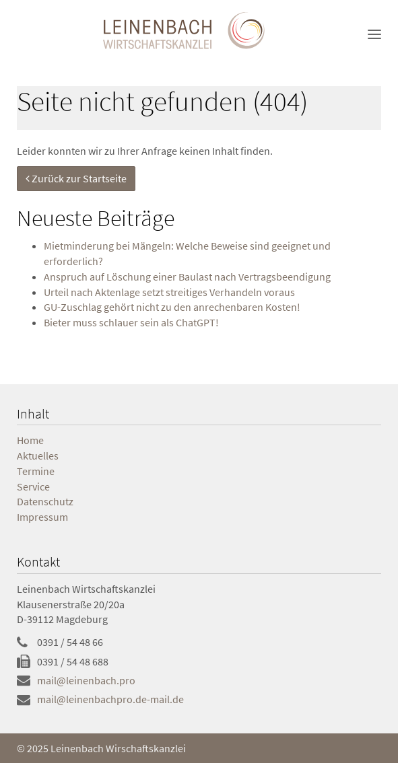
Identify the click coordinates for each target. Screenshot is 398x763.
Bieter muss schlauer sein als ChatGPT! (131, 322)
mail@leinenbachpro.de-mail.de (110, 699)
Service (33, 486)
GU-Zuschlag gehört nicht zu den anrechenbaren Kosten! (172, 307)
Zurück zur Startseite (76, 178)
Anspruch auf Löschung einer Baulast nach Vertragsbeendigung (187, 276)
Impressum (42, 516)
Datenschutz (45, 501)
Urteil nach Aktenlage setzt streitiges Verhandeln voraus (169, 292)
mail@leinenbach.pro (86, 680)
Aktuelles (38, 455)
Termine (36, 471)
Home (30, 440)
